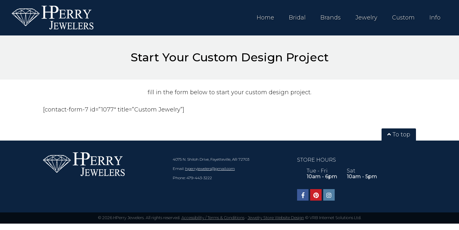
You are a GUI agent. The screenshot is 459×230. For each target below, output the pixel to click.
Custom (403, 17)
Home (265, 17)
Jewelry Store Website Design (276, 217)
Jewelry (366, 17)
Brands (330, 17)
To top (398, 134)
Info (435, 17)
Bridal (297, 17)
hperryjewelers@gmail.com (210, 168)
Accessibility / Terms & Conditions (212, 217)
